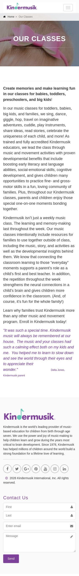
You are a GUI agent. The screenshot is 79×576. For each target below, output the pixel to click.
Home (11, 16)
